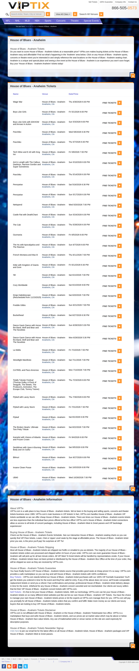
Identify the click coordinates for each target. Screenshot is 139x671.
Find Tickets (109, 103)
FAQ (56, 661)
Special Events (91, 21)
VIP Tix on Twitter (25, 666)
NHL (17, 21)
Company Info (120, 2)
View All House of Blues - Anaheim (133, 76)
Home (28, 26)
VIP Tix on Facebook (4, 666)
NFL (8, 21)
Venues (34, 26)
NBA (37, 21)
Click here (14, 631)
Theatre (75, 21)
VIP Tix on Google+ (15, 666)
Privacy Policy (17, 661)
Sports (48, 21)
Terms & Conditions (31, 661)
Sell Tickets (93, 2)
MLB (27, 21)
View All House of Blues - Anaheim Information (133, 646)
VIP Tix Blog (9, 666)
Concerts (60, 21)
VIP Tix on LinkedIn (20, 666)
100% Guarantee (106, 2)
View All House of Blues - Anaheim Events (133, 489)
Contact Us (132, 2)
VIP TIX (33, 6)
